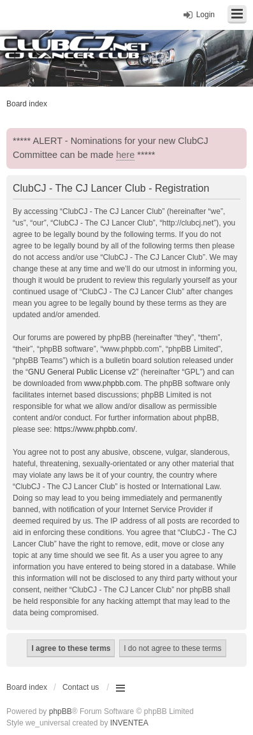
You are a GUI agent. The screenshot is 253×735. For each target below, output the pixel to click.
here (125, 155)
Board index (26, 687)
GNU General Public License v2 (82, 372)
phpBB (60, 711)
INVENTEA (129, 722)
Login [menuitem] (205, 14)
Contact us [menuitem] (80, 687)
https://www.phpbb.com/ (94, 429)
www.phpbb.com (112, 383)
